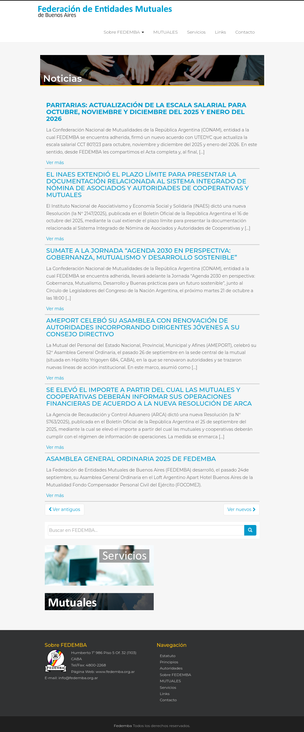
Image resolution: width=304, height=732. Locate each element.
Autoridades (171, 668)
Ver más (55, 162)
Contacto (245, 32)
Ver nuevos (241, 509)
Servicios (196, 32)
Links (220, 32)
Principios (169, 662)
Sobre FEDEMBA (124, 32)
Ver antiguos (64, 509)
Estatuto (168, 655)
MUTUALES (165, 32)
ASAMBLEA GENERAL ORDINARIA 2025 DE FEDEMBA (131, 459)
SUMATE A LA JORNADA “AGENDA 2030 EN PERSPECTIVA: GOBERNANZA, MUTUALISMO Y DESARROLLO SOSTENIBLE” (141, 254)
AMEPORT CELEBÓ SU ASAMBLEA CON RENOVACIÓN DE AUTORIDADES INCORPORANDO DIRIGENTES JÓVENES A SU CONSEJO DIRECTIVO (143, 327)
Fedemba (123, 725)
